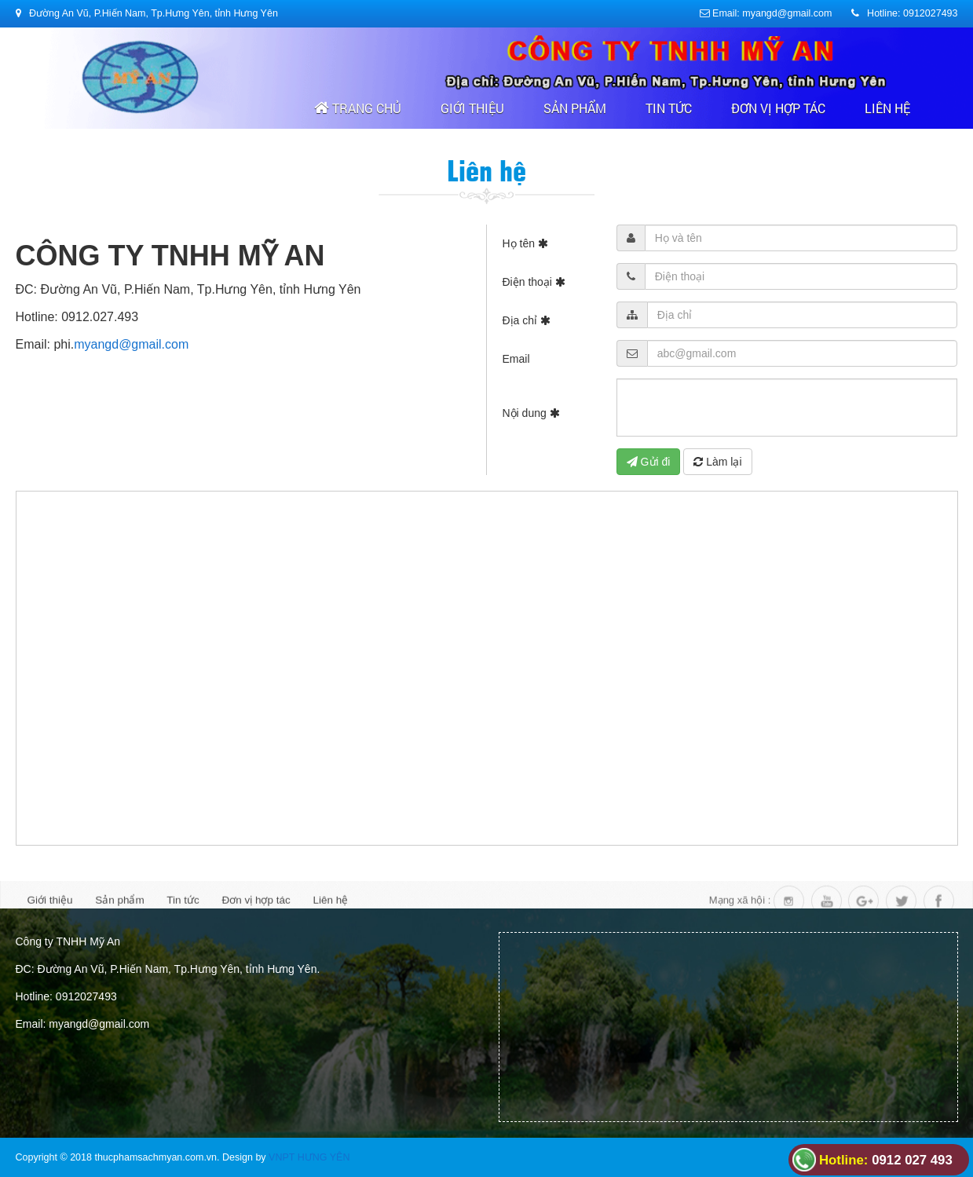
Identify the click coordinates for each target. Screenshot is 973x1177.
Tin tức (669, 108)
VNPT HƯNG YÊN (309, 1157)
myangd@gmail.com (131, 344)
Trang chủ (357, 108)
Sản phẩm (574, 108)
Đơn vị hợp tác (778, 108)
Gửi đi (649, 461)
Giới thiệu (472, 108)
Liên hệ (887, 108)
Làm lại (717, 461)
